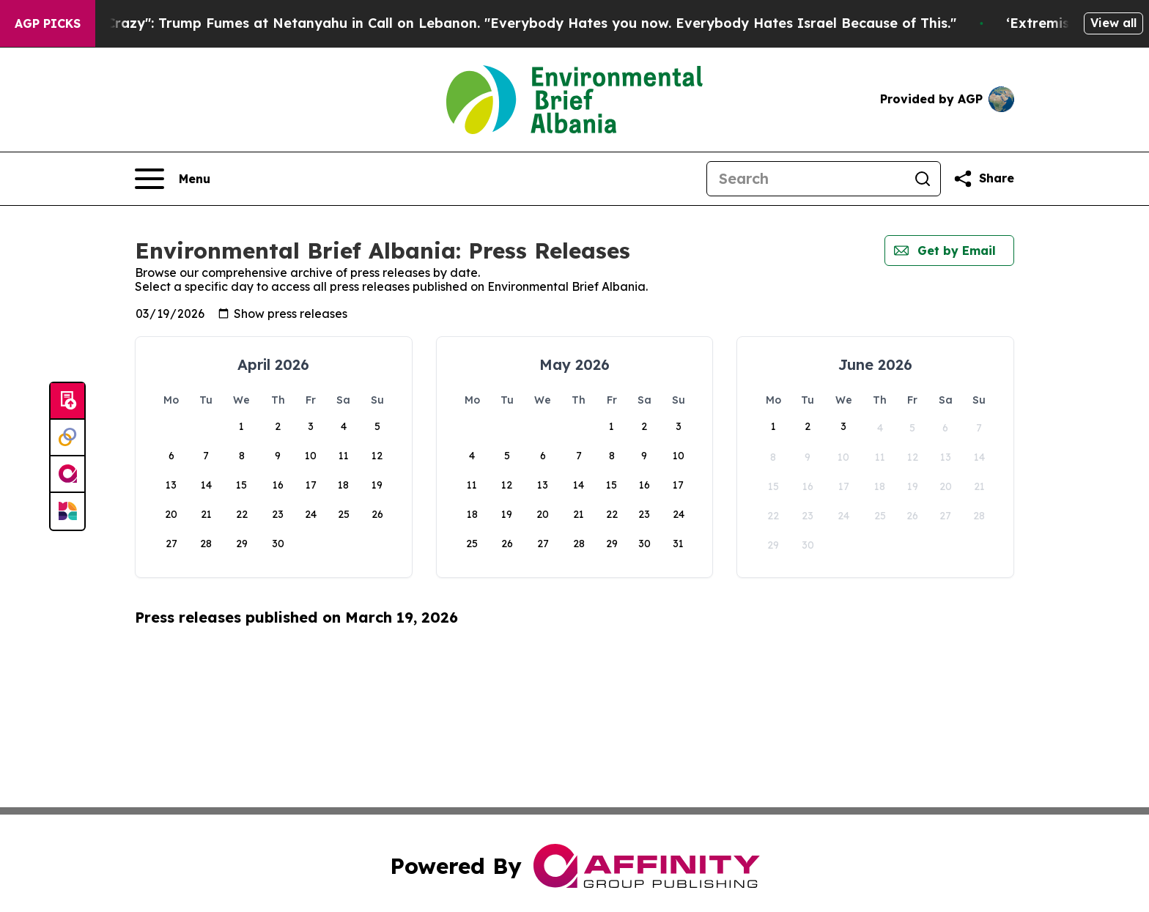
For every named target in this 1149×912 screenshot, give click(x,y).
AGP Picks (48, 23)
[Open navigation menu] (172, 178)
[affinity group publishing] (67, 474)
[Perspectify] (67, 438)
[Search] (806, 179)
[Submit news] (67, 401)
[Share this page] (983, 178)
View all (1113, 22)
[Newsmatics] (67, 511)
